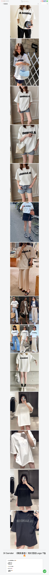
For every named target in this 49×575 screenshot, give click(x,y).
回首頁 (5, 4)
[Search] (42, 4)
